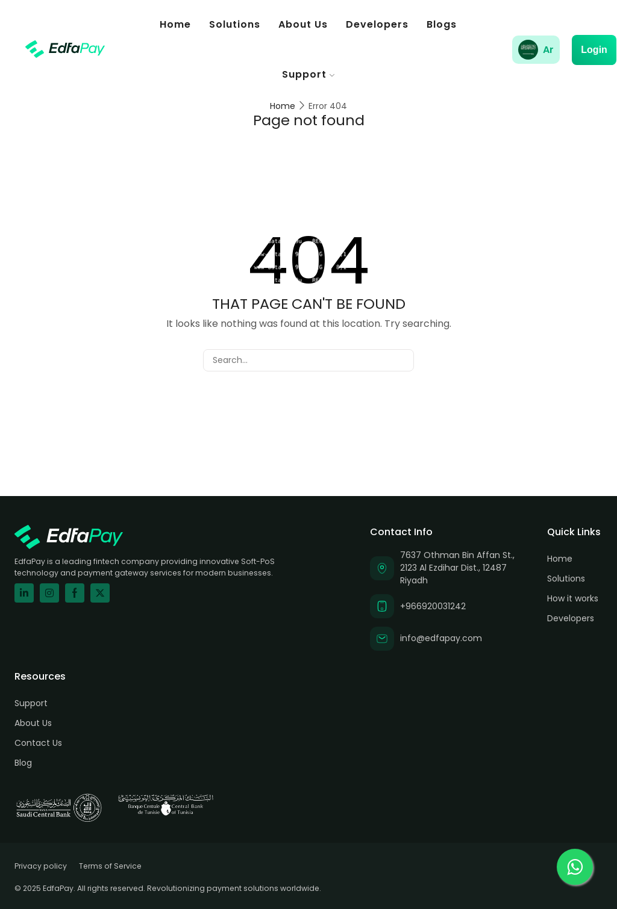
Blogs (442, 24)
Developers (377, 24)
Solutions (234, 24)
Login (594, 50)
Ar (548, 50)
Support (308, 74)
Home (175, 24)
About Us (303, 24)
